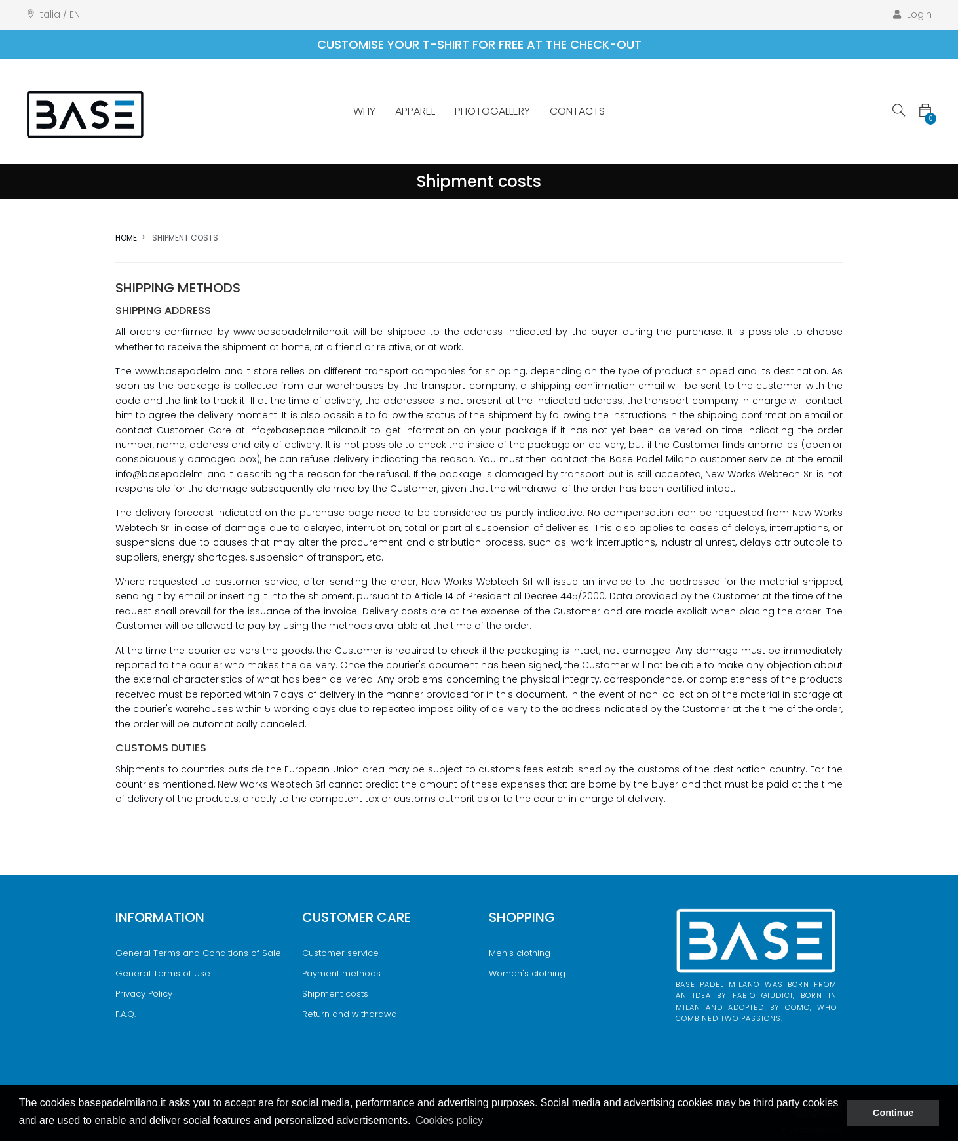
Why (364, 111)
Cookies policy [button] (449, 1120)
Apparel (415, 111)
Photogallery (492, 111)
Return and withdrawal (350, 1014)
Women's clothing (527, 973)
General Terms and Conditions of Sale (198, 953)
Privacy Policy (143, 994)
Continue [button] (893, 1113)
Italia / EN (59, 14)
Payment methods (341, 973)
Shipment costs (335, 994)
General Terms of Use (162, 973)
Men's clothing (519, 953)
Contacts (577, 111)
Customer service (340, 953)
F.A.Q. (125, 1014)
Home (126, 237)
